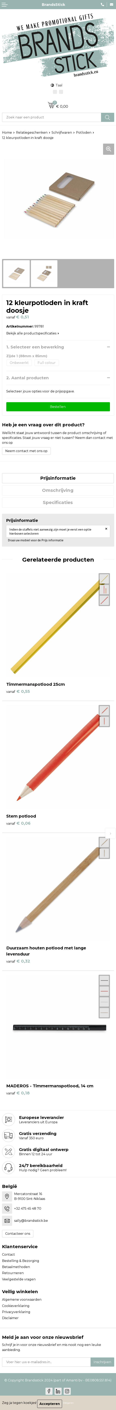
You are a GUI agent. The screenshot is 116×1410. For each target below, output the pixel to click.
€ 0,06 (18, 823)
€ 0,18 (18, 1093)
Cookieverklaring (16, 1306)
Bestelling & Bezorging (20, 1261)
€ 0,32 (18, 961)
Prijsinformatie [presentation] (58, 478)
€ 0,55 (18, 691)
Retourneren (13, 1273)
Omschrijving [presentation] (58, 490)
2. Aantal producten (27, 377)
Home (7, 132)
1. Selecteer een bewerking (35, 347)
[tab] (58, 478)
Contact (8, 1254)
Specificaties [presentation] (58, 502)
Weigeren (68, 1402)
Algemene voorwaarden (21, 1299)
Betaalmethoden (16, 1267)
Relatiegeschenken (31, 132)
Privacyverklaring (16, 1312)
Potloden (83, 132)
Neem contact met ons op (26, 451)
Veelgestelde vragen (19, 1279)
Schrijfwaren (62, 132)
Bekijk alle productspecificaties (32, 333)
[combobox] (51, 117)
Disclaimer (10, 1318)
